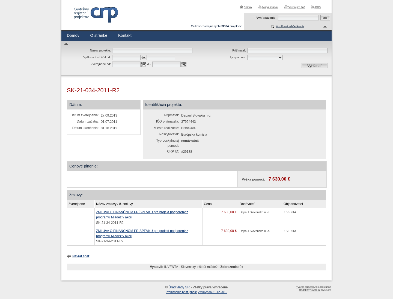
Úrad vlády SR (179, 287)
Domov (248, 6)
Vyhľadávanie (265, 17)
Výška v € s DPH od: (97, 57)
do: (143, 57)
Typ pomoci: (238, 57)
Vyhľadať (314, 66)
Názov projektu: (100, 50)
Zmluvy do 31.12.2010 (212, 292)
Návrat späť (81, 256)
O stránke (98, 35)
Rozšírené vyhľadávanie (290, 26)
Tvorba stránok (305, 286)
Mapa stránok (270, 6)
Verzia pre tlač (296, 6)
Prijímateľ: (239, 50)
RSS (318, 6)
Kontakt (125, 35)
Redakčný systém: (309, 289)
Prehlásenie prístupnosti (181, 292)
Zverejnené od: (101, 64)
